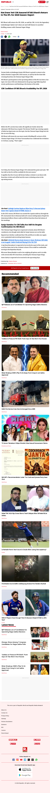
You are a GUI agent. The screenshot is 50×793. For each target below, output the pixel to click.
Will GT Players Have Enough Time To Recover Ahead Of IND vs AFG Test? (24, 619)
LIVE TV (42, 2)
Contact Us (4, 713)
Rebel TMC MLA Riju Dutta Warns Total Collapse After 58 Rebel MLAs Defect (24, 514)
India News (4, 307)
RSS (2, 727)
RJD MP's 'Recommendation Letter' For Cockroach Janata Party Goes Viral (24, 478)
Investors (4, 724)
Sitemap (3, 719)
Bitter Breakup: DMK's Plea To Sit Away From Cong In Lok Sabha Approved (23, 374)
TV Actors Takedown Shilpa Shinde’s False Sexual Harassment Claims (24, 443)
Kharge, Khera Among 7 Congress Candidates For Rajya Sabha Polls (14, 643)
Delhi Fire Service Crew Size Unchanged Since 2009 (18, 409)
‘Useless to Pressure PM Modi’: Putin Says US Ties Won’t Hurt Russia (24, 339)
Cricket (2, 33)
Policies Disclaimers (6, 721)
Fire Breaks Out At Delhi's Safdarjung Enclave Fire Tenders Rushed (24, 584)
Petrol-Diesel (4, 733)
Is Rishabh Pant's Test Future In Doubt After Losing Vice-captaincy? (24, 550)
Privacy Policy (5, 716)
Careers (3, 730)
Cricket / (7, 6)
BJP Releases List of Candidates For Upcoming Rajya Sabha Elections (24, 305)
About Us (3, 710)
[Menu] (47, 2)
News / (3, 6)
